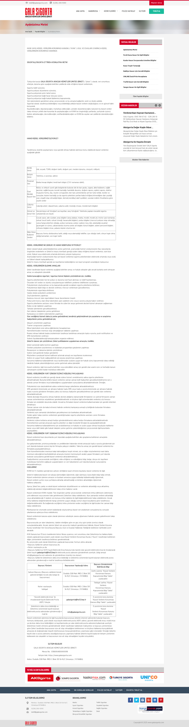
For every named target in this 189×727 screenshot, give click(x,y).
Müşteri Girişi (156, 3)
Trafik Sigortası (101, 702)
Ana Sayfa (28, 32)
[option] (140, 51)
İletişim (142, 11)
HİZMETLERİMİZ (111, 11)
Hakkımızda (94, 11)
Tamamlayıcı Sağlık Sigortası (82, 711)
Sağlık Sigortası (101, 708)
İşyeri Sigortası (78, 705)
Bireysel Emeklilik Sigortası (82, 714)
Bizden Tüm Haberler (140, 160)
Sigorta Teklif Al (134, 690)
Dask (98, 711)
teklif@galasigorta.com (39, 712)
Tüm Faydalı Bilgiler (141, 96)
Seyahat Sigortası (102, 705)
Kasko (75, 702)
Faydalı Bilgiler (40, 32)
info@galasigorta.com (36, 555)
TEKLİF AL (156, 11)
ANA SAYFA (80, 11)
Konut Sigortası (78, 708)
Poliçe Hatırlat (128, 11)
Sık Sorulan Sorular (83, 690)
